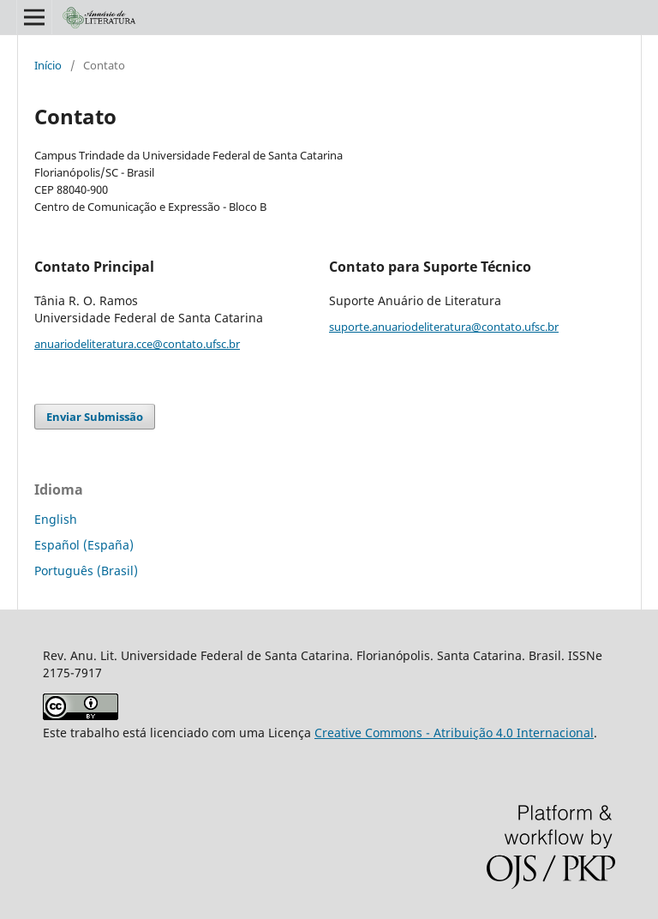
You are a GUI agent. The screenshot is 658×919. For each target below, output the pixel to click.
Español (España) (84, 545)
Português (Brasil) (86, 570)
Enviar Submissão (94, 416)
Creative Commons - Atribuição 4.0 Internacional (454, 732)
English (55, 519)
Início (48, 65)
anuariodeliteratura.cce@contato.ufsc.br (137, 343)
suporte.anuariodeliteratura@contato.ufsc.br (444, 326)
